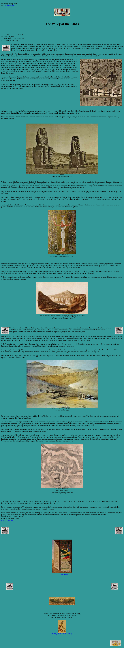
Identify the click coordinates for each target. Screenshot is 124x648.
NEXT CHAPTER (7, 520)
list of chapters (10, 5)
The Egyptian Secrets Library (62, 632)
